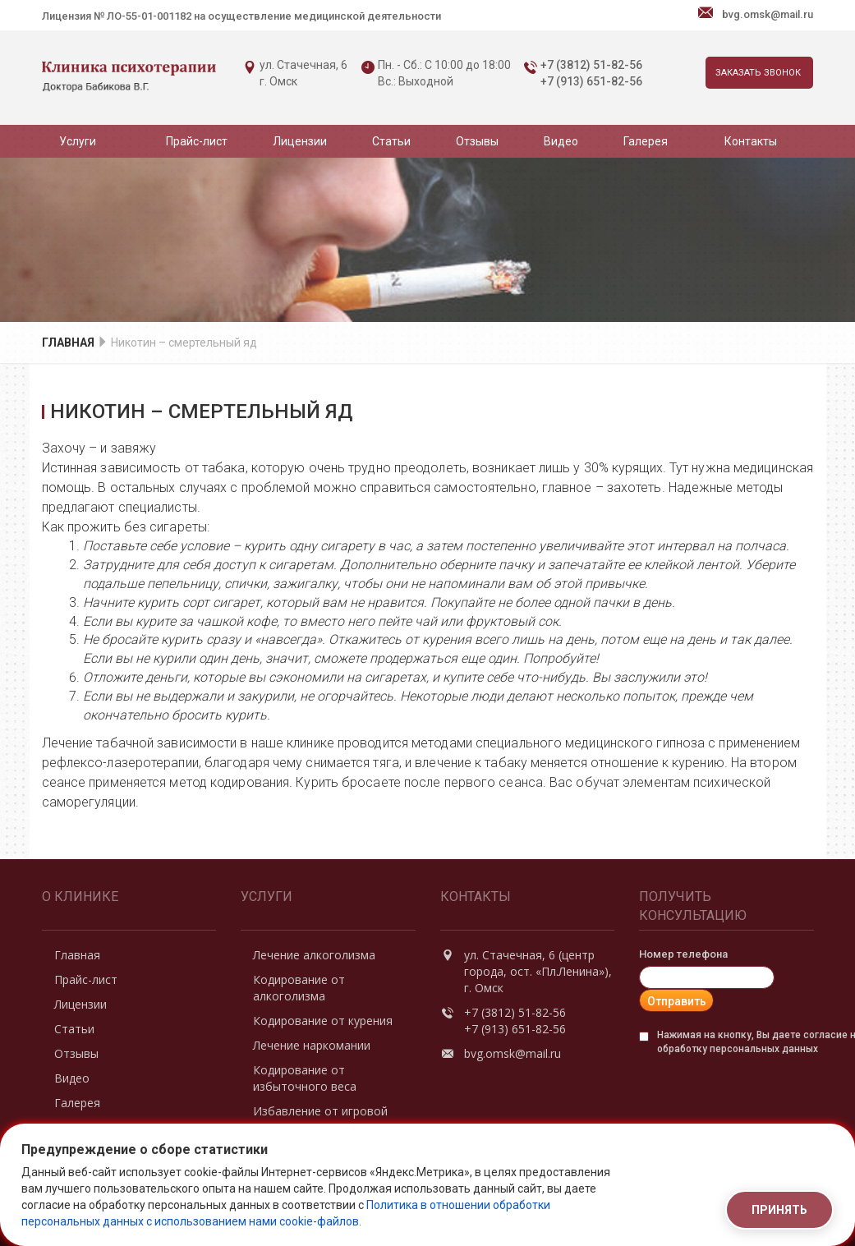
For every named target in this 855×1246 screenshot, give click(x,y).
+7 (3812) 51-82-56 (591, 64)
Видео (561, 141)
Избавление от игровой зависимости (320, 1119)
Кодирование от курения (323, 1020)
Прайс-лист (197, 141)
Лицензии (300, 141)
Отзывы (477, 141)
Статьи (391, 141)
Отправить (676, 1001)
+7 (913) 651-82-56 (591, 81)
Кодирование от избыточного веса (304, 1078)
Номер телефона (683, 954)
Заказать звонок (758, 72)
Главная (68, 342)
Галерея (645, 141)
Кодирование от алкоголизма (299, 988)
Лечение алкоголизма (314, 955)
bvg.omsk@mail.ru (767, 14)
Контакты (750, 141)
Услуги (77, 141)
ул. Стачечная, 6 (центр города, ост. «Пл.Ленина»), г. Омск (539, 971)
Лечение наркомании (311, 1045)
